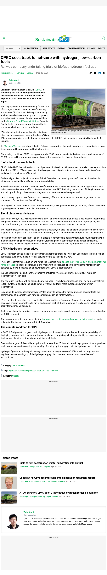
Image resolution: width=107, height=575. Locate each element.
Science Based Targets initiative (23, 121)
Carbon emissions (49, 482)
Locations (31, 48)
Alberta (55, 496)
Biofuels (40, 370)
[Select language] (12, 48)
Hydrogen (20, 73)
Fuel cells (54, 370)
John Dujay (24, 496)
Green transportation (27, 370)
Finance (91, 48)
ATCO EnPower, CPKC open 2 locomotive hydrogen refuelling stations (59, 492)
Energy (61, 48)
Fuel (47, 370)
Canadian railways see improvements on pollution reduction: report (57, 477)
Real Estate (49, 48)
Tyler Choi (14, 80)
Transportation (76, 48)
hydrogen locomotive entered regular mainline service (68, 319)
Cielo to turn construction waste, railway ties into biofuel (51, 463)
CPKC (38, 89)
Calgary (30, 73)
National (61, 482)
